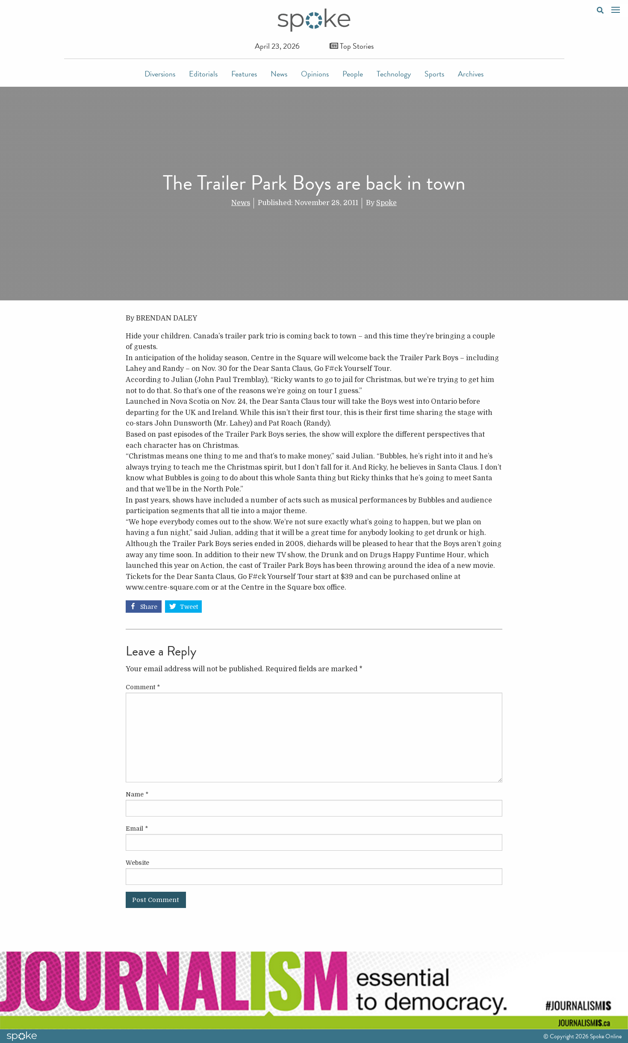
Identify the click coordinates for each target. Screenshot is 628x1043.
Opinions (315, 73)
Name (137, 794)
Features (244, 73)
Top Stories (352, 46)
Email (137, 828)
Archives (471, 73)
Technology (394, 73)
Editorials (203, 73)
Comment (143, 687)
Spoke (386, 203)
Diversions (159, 73)
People (352, 73)
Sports (434, 73)
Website (137, 862)
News (279, 73)
